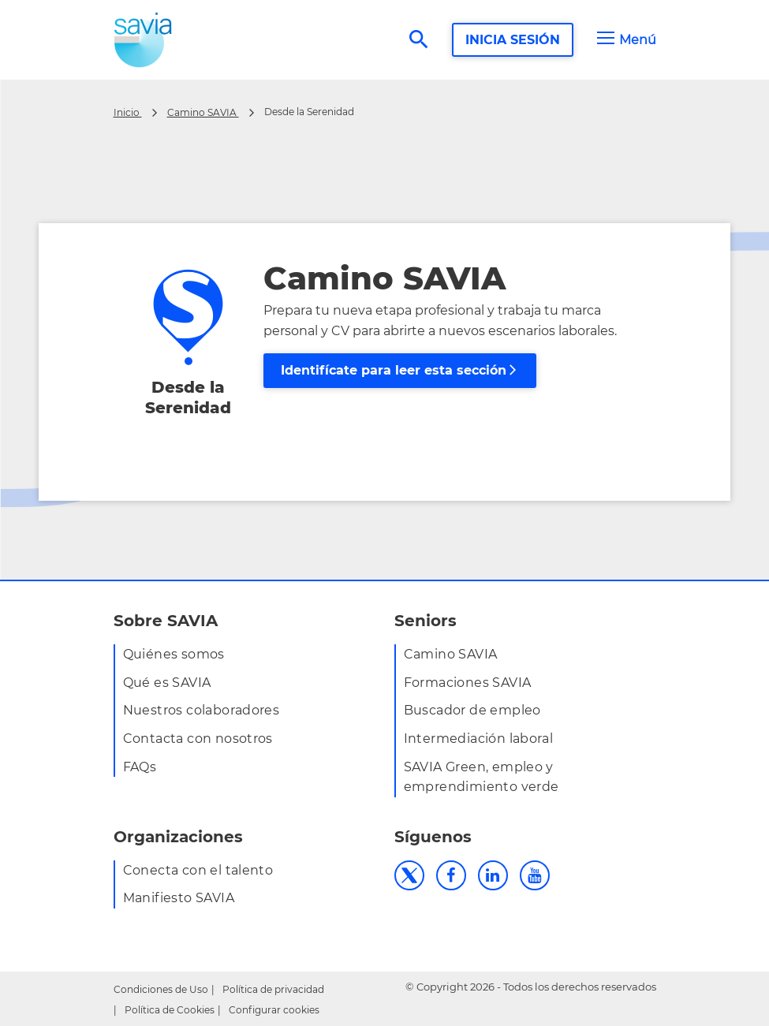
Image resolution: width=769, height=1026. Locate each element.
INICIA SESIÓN (512, 39)
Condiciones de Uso (161, 989)
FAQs (140, 766)
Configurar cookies (274, 1010)
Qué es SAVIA (167, 682)
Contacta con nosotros (198, 738)
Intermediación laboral (479, 738)
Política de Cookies (170, 1010)
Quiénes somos (174, 654)
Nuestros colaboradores (201, 710)
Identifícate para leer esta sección (400, 370)
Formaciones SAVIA (468, 682)
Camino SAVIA (451, 654)
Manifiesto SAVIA (178, 897)
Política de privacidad (273, 989)
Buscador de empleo (472, 710)
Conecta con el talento (198, 870)
